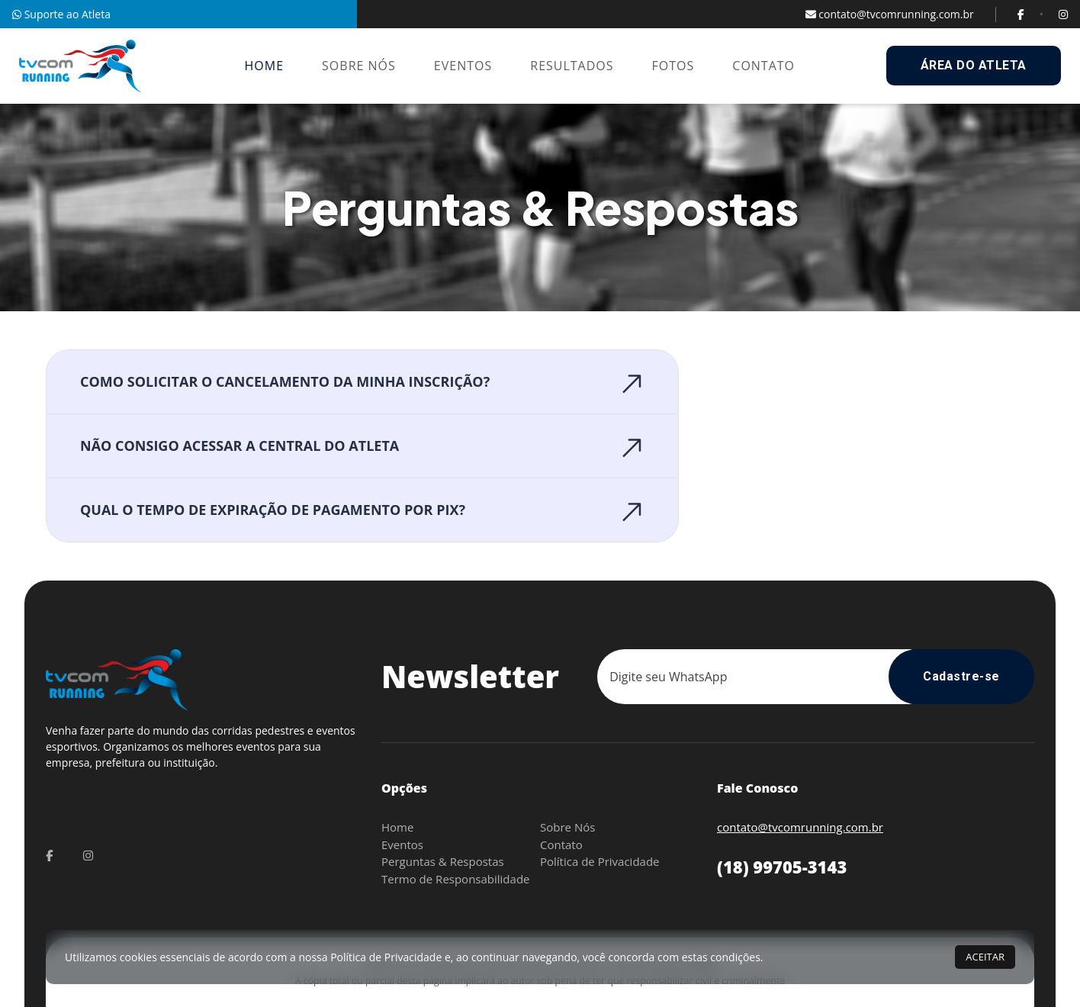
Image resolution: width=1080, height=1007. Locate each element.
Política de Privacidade (600, 861)
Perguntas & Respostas (442, 861)
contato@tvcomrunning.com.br (889, 14)
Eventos (402, 844)
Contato (561, 844)
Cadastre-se (961, 676)
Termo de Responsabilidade (455, 878)
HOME (264, 65)
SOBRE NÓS (359, 65)
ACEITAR (985, 957)
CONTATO (763, 65)
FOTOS (673, 65)
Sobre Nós (567, 827)
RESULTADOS (571, 65)
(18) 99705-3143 (782, 866)
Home (397, 827)
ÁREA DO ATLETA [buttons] (974, 65)
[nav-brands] (80, 66)
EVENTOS (463, 65)
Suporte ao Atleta (61, 14)
